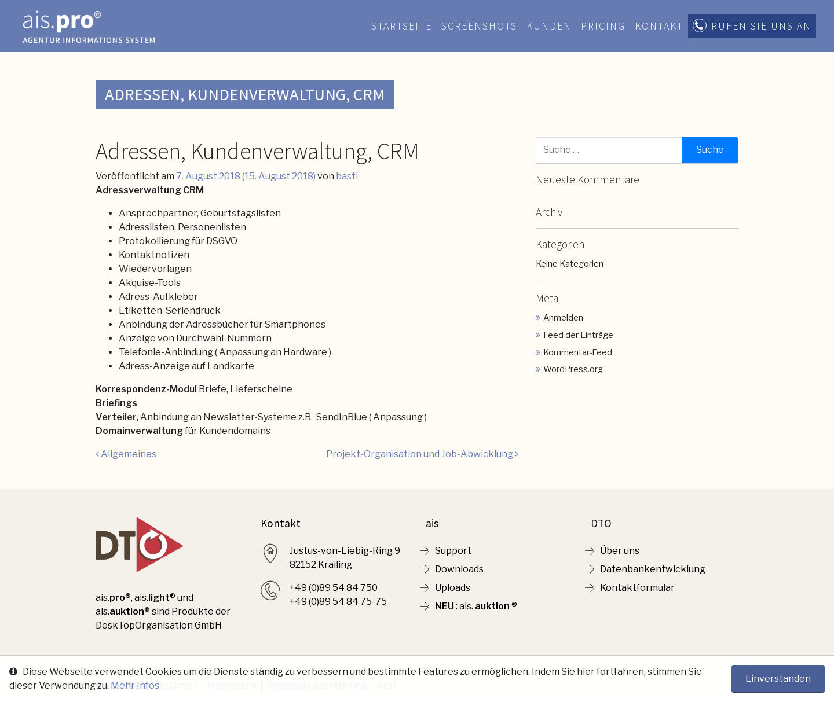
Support (453, 550)
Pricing (603, 26)
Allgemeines (126, 454)
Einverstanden (778, 678)
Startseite (401, 26)
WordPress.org (573, 369)
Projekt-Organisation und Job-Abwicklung (422, 454)
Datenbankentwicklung (652, 569)
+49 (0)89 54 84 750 (334, 587)
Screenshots (479, 26)
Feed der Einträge (578, 335)
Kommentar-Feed (577, 352)
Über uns (619, 550)
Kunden (549, 26)
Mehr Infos (135, 685)
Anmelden (563, 318)
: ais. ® (476, 606)
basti (347, 176)
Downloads (459, 569)
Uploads (452, 587)
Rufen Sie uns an (761, 26)
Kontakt (659, 26)
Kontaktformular (637, 587)
